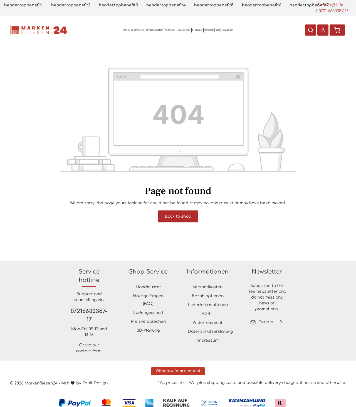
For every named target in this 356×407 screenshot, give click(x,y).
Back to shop (178, 216)
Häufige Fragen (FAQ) (148, 300)
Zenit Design (95, 383)
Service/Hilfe (331, 5)
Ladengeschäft (148, 313)
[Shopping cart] (337, 30)
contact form (89, 351)
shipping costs (221, 383)
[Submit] (281, 322)
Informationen (208, 272)
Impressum (208, 340)
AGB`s (208, 314)
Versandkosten (207, 287)
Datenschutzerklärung (210, 331)
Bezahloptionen (208, 296)
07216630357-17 (89, 315)
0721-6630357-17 (332, 11)
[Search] (310, 30)
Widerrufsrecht (207, 323)
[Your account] (322, 30)
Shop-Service (148, 272)
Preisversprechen (148, 321)
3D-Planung (148, 330)
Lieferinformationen (208, 305)
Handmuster (148, 287)
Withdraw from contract (178, 371)
